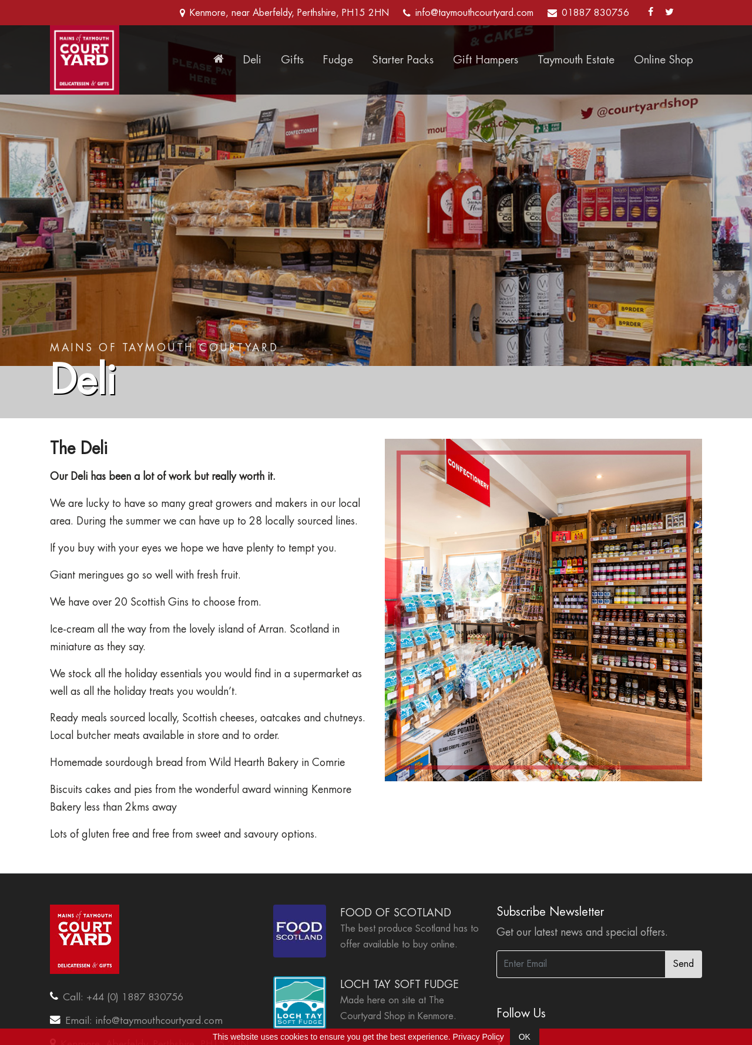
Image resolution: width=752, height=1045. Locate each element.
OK (525, 1036)
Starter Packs (403, 59)
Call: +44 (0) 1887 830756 (123, 996)
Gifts (292, 59)
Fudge (338, 59)
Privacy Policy (478, 1036)
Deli (252, 59)
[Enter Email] (581, 964)
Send (683, 963)
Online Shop (663, 59)
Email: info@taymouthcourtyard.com (144, 1020)
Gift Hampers (485, 59)
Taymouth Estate (576, 59)
